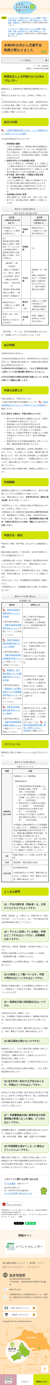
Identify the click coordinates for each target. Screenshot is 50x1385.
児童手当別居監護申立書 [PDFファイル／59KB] (12, 710)
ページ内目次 (25, 60)
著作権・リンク (36, 1263)
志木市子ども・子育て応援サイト (30, 20)
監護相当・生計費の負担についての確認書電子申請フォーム (12, 691)
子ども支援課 (9, 1183)
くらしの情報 (35, 18)
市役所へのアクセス (20, 1315)
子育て (44, 18)
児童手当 (16, 23)
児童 (14, 31)
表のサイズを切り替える (25, 209)
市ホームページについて (13, 1267)
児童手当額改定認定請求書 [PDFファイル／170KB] (12, 643)
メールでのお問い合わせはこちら (18, 1193)
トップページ (13, 18)
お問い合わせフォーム (20, 1308)
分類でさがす (24, 18)
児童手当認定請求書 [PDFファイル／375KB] (12, 613)
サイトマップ (33, 1267)
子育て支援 (12, 20)
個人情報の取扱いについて (14, 1263)
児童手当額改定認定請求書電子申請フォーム (12, 658)
